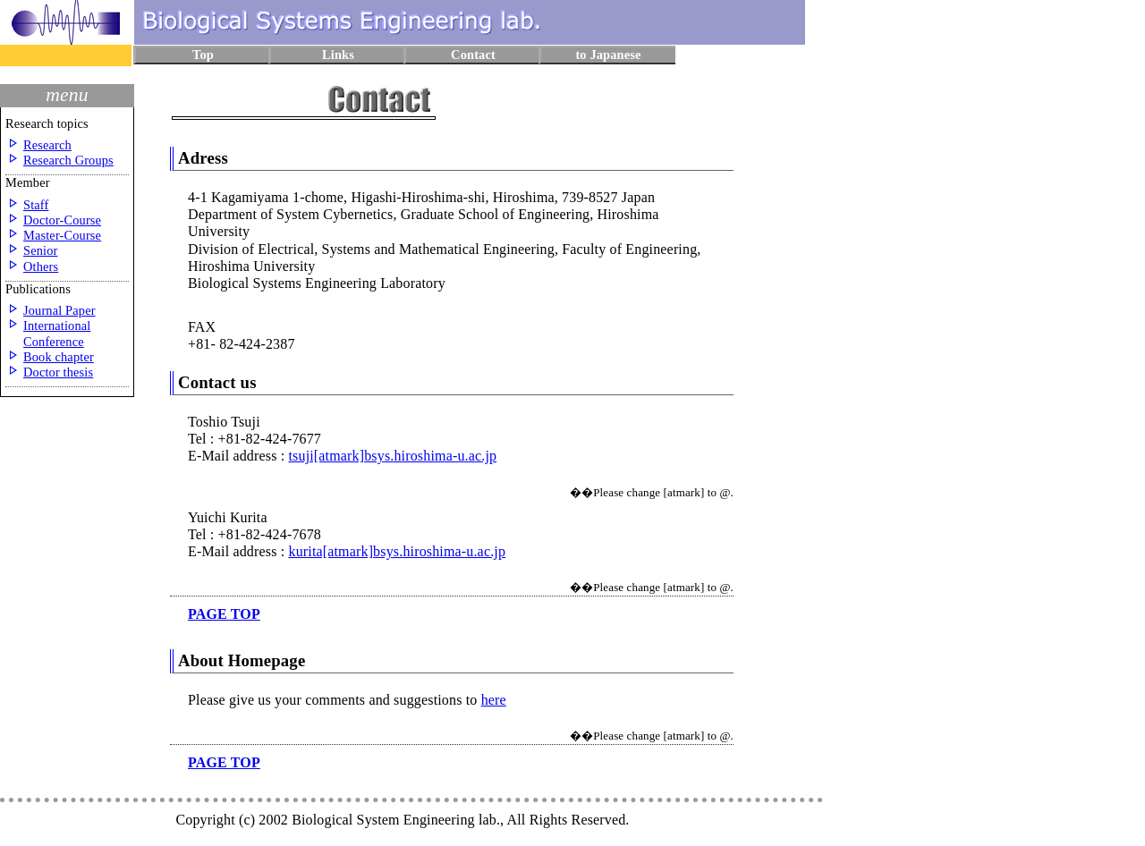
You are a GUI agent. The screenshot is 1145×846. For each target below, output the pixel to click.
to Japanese (607, 54)
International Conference (56, 333)
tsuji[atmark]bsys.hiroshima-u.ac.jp (392, 455)
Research (47, 145)
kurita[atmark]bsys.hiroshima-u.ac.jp (396, 551)
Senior (40, 250)
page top (224, 614)
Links (338, 54)
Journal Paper (59, 310)
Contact (473, 54)
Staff (35, 205)
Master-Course (62, 235)
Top (203, 54)
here (493, 699)
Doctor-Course (62, 220)
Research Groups (68, 160)
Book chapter (58, 357)
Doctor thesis (58, 372)
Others (40, 266)
